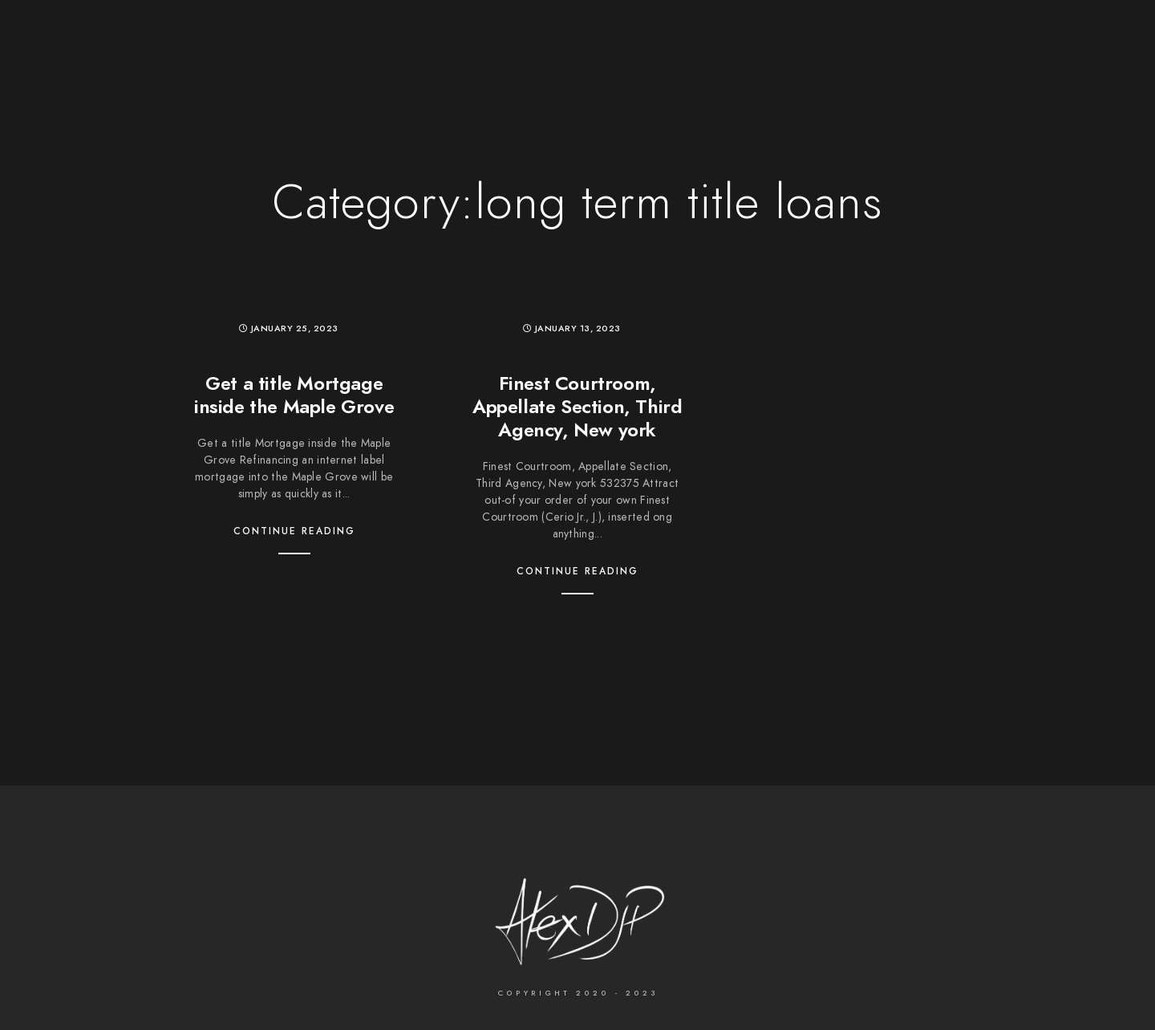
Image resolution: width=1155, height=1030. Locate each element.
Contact (814, 40)
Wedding (408, 40)
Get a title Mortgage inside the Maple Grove (294, 395)
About (740, 40)
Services (665, 40)
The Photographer (294, 40)
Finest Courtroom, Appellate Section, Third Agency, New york (577, 406)
